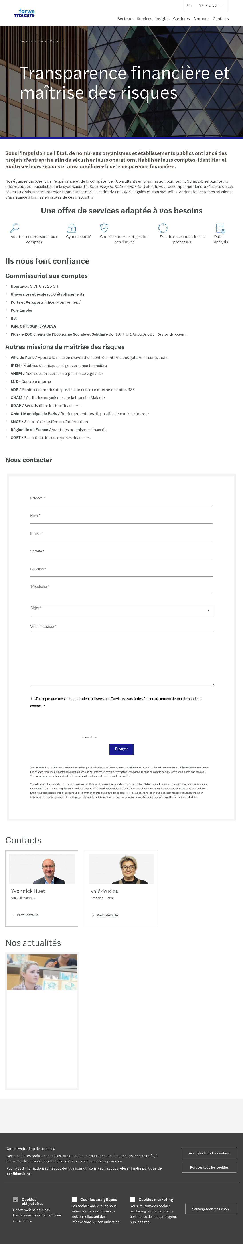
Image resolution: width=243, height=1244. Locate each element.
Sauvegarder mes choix (210, 1208)
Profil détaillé (24, 916)
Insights (163, 18)
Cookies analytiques (98, 1199)
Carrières (181, 18)
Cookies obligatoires (32, 1201)
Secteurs (125, 18)
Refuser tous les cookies (209, 1167)
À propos (201, 18)
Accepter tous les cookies (209, 1152)
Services (144, 18)
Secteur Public (49, 40)
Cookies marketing (156, 1199)
